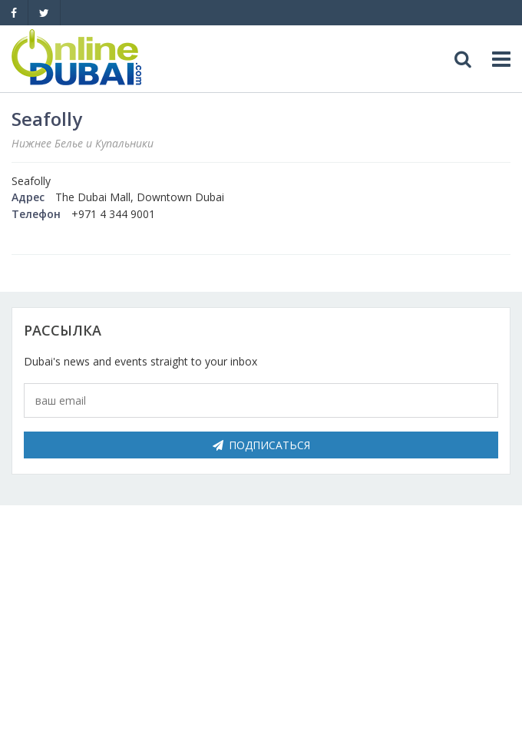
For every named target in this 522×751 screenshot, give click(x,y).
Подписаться (261, 445)
